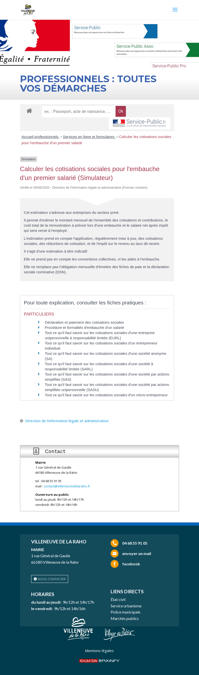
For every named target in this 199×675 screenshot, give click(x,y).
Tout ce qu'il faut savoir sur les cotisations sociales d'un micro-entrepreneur (106, 395)
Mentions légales (99, 650)
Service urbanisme (126, 605)
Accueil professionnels (40, 137)
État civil (118, 599)
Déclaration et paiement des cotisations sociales (84, 322)
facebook (131, 563)
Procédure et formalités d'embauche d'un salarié (84, 327)
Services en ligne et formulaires (89, 137)
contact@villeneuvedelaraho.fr (67, 486)
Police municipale (125, 612)
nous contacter (52, 579)
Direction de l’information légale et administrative (67, 420)
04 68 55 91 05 (134, 543)
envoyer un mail (136, 553)
